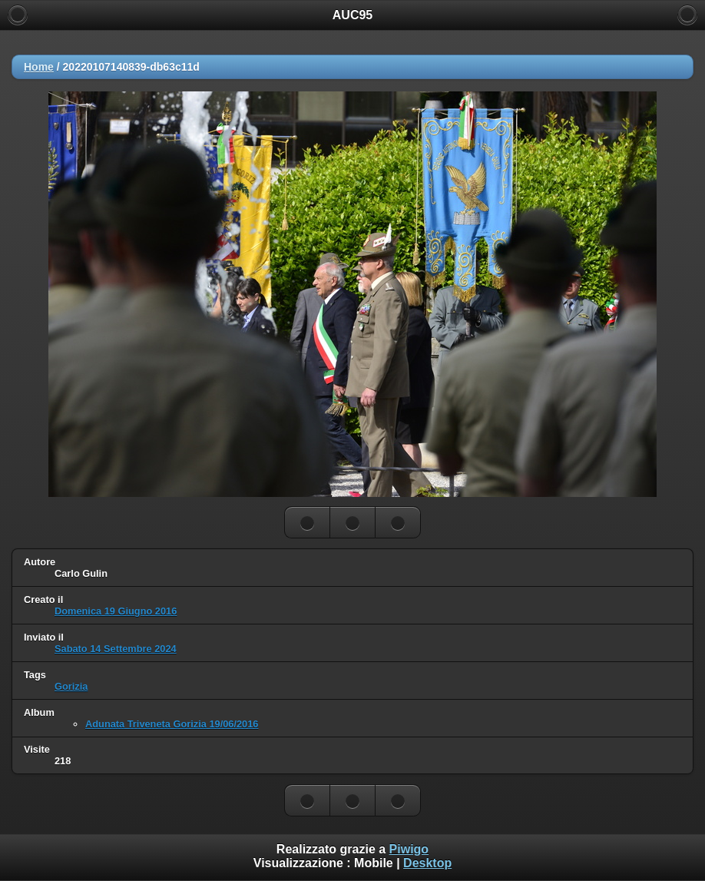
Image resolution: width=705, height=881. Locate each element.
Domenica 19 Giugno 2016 (116, 611)
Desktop (427, 862)
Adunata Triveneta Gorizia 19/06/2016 (171, 724)
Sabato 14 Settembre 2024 (116, 648)
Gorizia (71, 686)
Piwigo (409, 849)
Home (39, 67)
